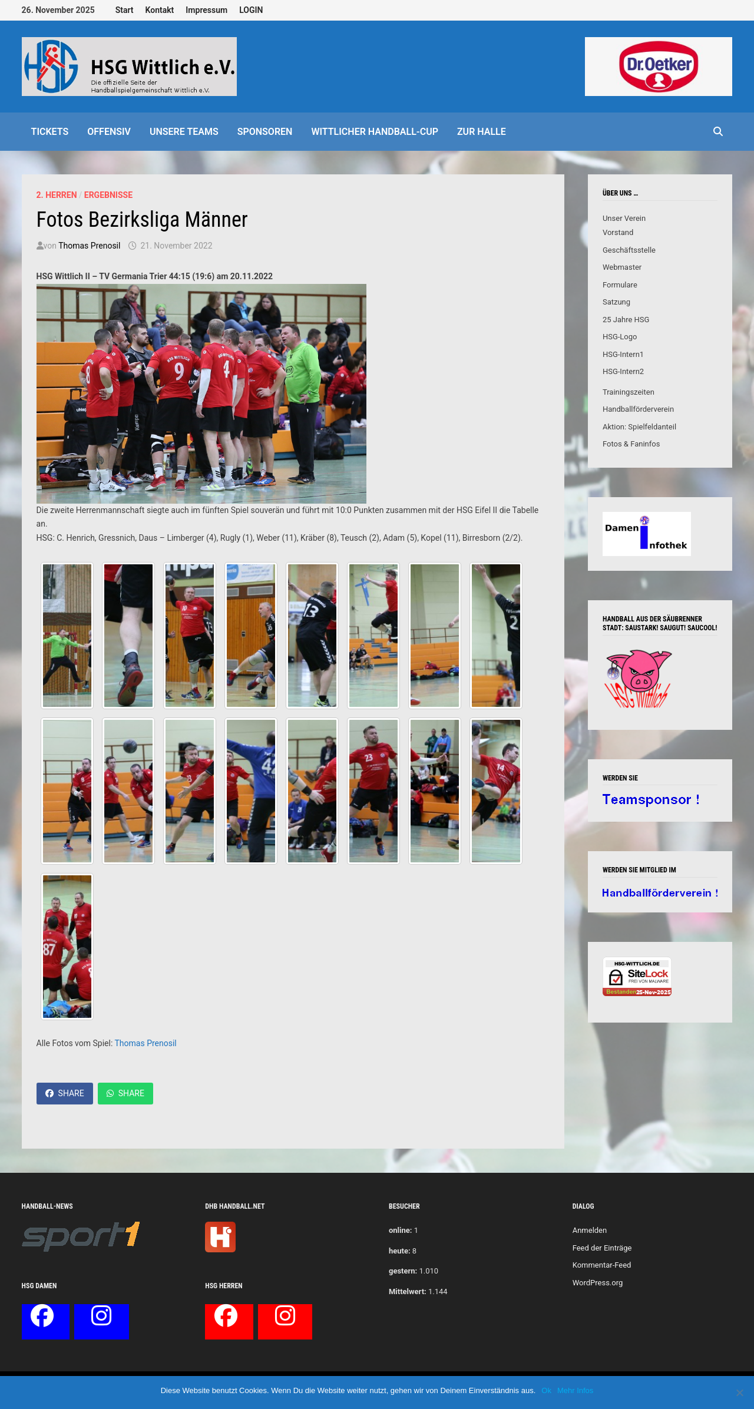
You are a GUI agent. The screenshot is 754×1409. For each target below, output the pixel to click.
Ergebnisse (108, 195)
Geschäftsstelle (629, 250)
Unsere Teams (184, 131)
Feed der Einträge (602, 1247)
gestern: (403, 1270)
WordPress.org (598, 1282)
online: (400, 1230)
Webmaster (622, 267)
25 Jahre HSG (626, 319)
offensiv (109, 131)
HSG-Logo (620, 336)
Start (124, 10)
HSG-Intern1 (623, 354)
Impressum (206, 10)
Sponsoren (265, 131)
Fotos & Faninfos (631, 443)
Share (64, 1093)
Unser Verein (624, 218)
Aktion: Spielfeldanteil (639, 426)
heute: (400, 1250)
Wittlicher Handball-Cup (374, 131)
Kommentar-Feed (602, 1265)
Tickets (50, 131)
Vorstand (618, 232)
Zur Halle (481, 131)
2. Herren (57, 195)
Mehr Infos (575, 1390)
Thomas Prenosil (89, 245)
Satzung (616, 301)
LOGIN (251, 10)
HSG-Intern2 (623, 371)
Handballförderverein (638, 409)
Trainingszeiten (628, 392)
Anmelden (590, 1230)
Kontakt (159, 10)
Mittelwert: (407, 1291)
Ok (546, 1390)
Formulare (620, 284)
